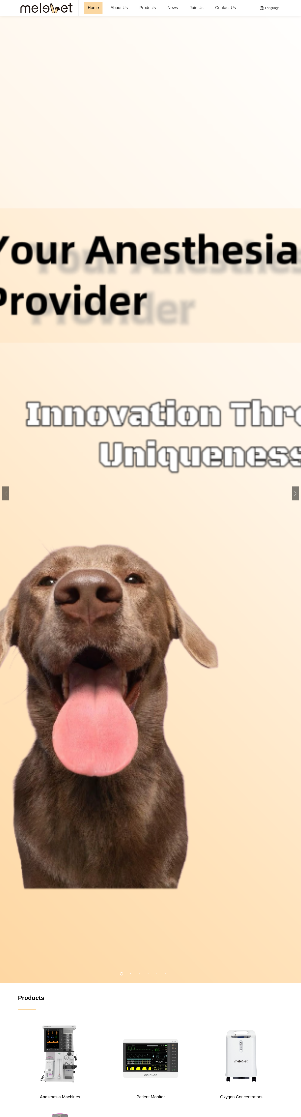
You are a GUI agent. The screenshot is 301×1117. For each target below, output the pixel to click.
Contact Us (225, 7)
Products (147, 7)
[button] (295, 493)
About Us (119, 7)
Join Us (197, 7)
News (173, 7)
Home (93, 7)
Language (269, 8)
